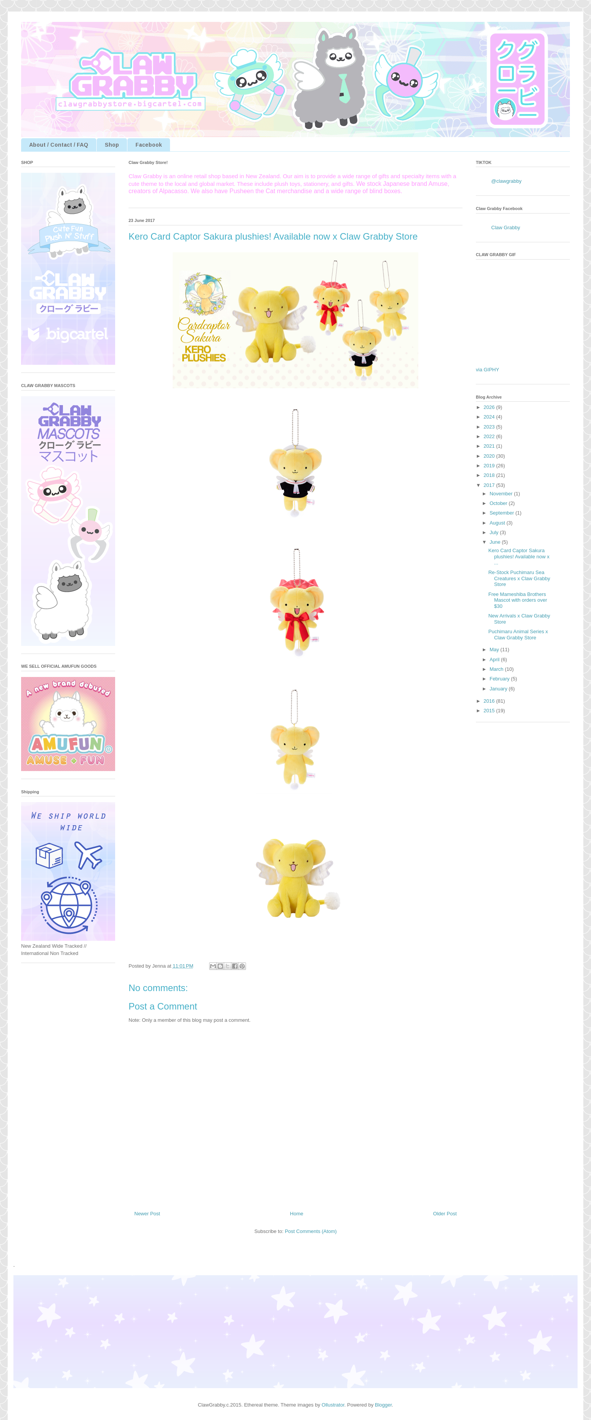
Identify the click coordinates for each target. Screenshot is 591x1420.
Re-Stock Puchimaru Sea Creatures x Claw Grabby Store (519, 578)
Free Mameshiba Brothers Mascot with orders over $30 (517, 600)
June (496, 542)
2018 (490, 475)
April (495, 659)
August (498, 523)
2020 (490, 456)
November (502, 494)
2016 (490, 701)
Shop (112, 145)
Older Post (445, 1213)
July (495, 532)
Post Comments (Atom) (311, 1231)
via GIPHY (487, 369)
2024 (490, 417)
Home (297, 1213)
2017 (490, 485)
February (500, 679)
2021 (490, 446)
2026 (490, 407)
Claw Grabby (505, 227)
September (502, 513)
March (497, 669)
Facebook (148, 145)
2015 (490, 710)
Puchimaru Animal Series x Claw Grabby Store (518, 634)
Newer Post (147, 1213)
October (499, 503)
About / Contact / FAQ (58, 145)
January (499, 689)
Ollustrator (333, 1405)
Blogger (383, 1405)
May (495, 649)
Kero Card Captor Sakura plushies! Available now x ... (518, 556)
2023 (490, 427)
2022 (490, 436)
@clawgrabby (506, 181)
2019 (490, 465)
